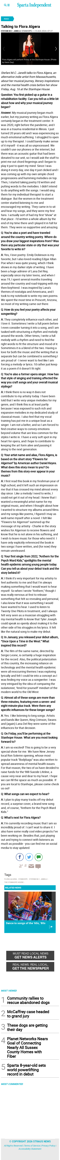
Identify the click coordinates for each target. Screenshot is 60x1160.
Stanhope (27, 31)
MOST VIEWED (9, 990)
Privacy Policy (48, 1145)
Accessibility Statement (30, 1148)
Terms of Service (32, 1145)
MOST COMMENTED (12, 1084)
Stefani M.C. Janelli (11, 31)
